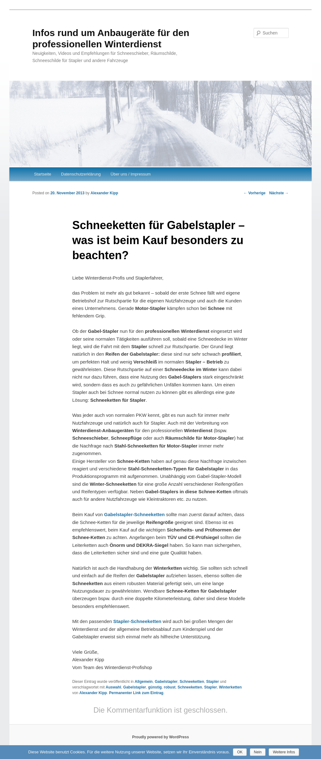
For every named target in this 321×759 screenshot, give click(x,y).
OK (239, 752)
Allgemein (144, 681)
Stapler (212, 681)
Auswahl (113, 687)
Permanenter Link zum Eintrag (136, 693)
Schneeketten (192, 681)
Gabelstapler (166, 681)
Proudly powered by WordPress (160, 737)
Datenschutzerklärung (81, 174)
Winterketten (230, 687)
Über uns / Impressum (131, 174)
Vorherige (255, 193)
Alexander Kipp (104, 193)
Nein (258, 752)
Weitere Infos (284, 752)
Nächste (279, 193)
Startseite (42, 174)
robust (169, 687)
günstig (154, 687)
